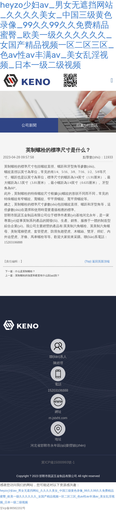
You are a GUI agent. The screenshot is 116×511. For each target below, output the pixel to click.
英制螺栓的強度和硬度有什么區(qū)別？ (37, 275)
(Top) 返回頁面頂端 (97, 261)
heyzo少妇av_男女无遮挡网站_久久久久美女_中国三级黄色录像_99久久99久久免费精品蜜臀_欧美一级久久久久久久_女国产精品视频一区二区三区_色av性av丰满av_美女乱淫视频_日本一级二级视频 (57, 35)
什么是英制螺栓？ (25, 271)
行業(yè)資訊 (87, 125)
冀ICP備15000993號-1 (57, 462)
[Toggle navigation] (112, 80)
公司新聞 (29, 125)
